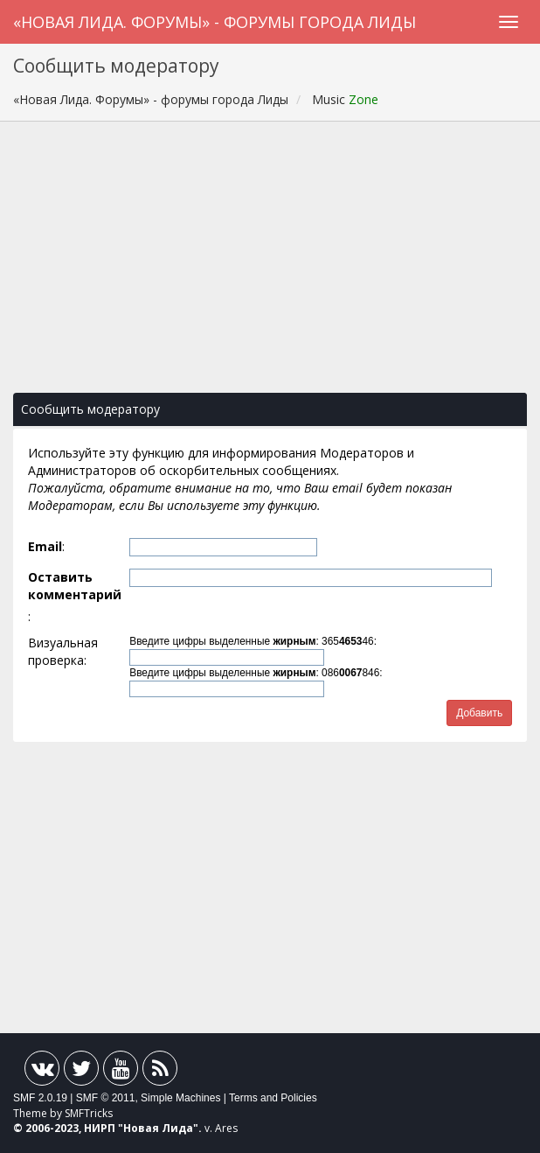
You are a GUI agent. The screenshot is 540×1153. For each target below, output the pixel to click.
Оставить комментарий (74, 586)
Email (45, 546)
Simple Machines (180, 1098)
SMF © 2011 (105, 1098)
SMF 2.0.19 (40, 1098)
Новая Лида (158, 1128)
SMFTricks (89, 1113)
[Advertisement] (270, 265)
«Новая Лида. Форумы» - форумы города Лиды (214, 21)
